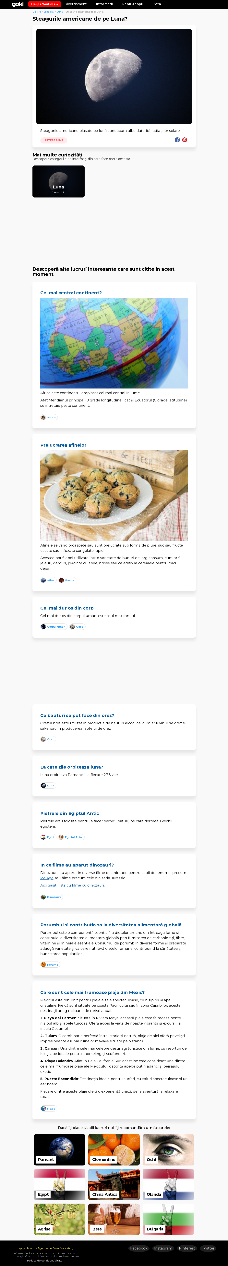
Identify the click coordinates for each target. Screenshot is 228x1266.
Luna (60, 11)
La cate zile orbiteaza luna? (71, 767)
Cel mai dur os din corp (67, 608)
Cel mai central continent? (71, 292)
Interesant (54, 140)
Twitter (208, 1248)
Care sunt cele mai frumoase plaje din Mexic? (92, 992)
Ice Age (47, 878)
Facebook (139, 1248)
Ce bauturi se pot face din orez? (77, 715)
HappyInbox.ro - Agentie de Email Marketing (45, 1248)
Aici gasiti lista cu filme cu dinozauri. (72, 885)
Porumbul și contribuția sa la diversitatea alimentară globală (111, 925)
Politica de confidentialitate (45, 1260)
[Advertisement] (114, 228)
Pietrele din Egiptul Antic (69, 813)
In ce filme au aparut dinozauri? (77, 865)
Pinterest (187, 1248)
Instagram (163, 1248)
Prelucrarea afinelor (63, 445)
